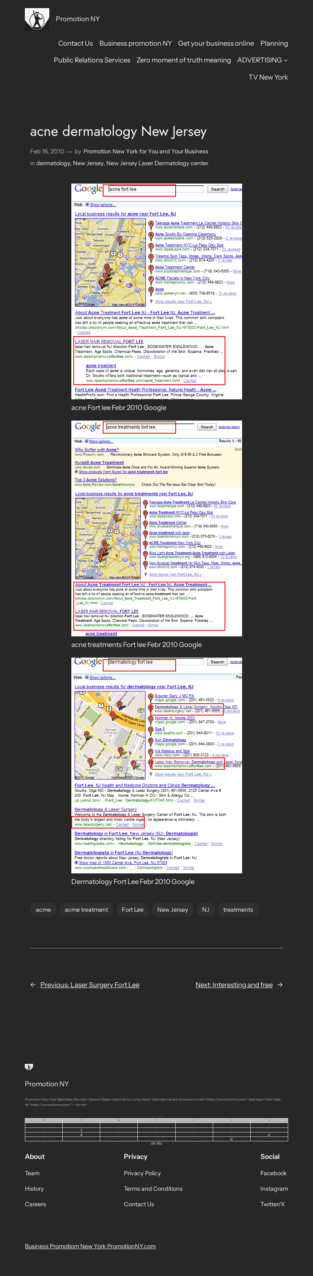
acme (43, 909)
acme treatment (86, 909)
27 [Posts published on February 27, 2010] (231, 1138)
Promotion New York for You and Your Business (146, 151)
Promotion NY (78, 19)
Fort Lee (132, 909)
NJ (205, 909)
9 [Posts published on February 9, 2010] (81, 1129)
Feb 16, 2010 (47, 151)
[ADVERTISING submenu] (286, 60)
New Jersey (88, 163)
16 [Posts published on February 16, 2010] (81, 1134)
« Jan (153, 1142)
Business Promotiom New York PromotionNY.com (90, 1246)
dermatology (53, 163)
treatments (238, 909)
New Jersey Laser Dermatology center (157, 163)
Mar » (159, 1142)
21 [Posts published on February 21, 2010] (269, 1134)
